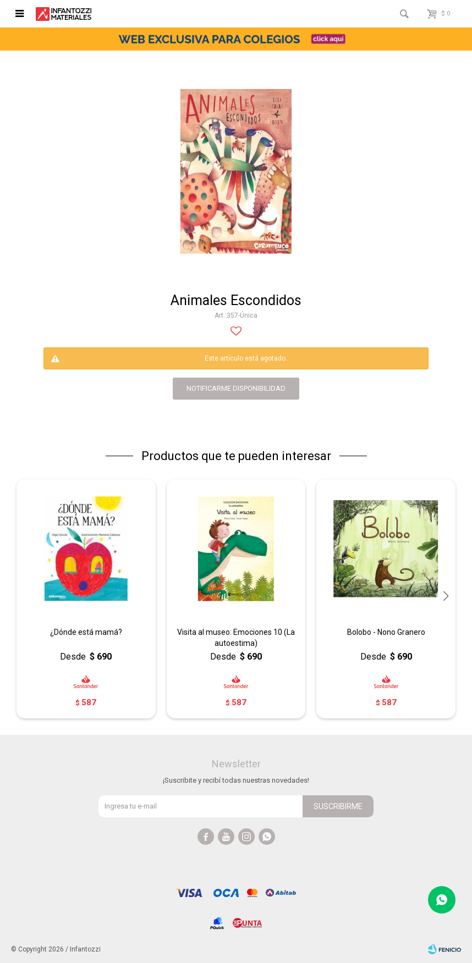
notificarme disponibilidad (236, 388)
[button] (445, 596)
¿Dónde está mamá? (86, 632)
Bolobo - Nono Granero (386, 632)
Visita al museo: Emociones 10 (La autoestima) (236, 637)
